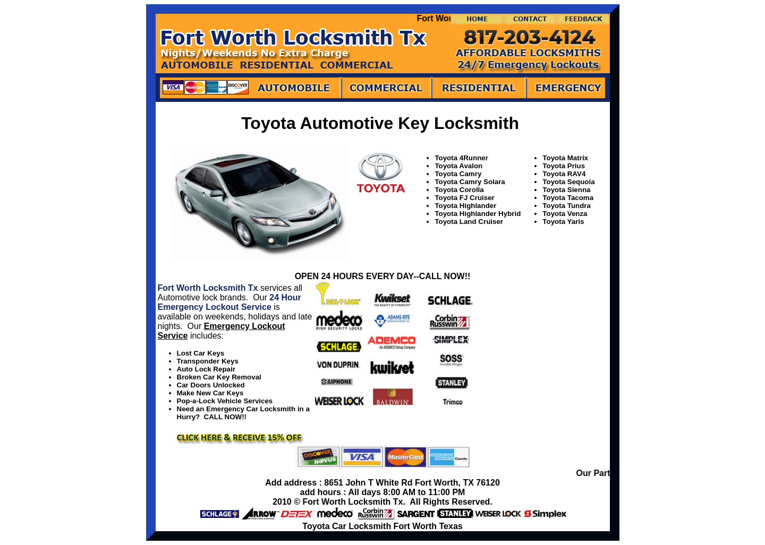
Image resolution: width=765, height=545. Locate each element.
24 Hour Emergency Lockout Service (229, 302)
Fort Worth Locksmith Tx (208, 287)
